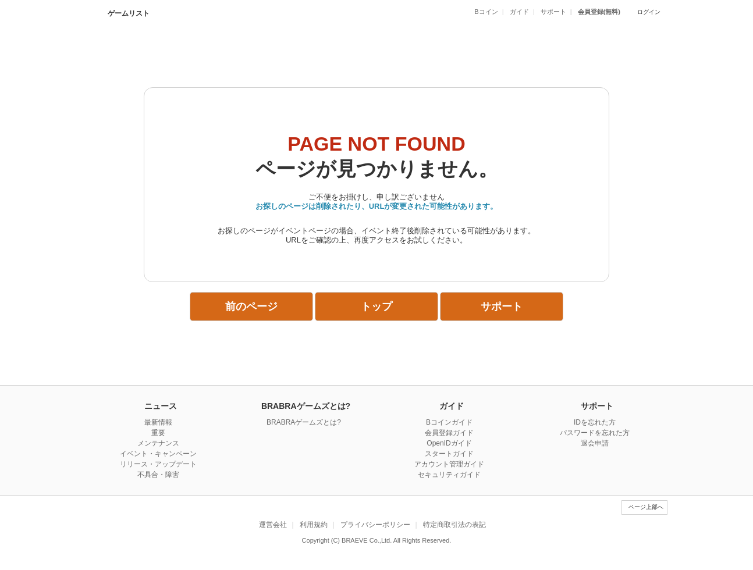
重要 (158, 433)
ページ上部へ (645, 507)
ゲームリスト (128, 13)
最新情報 (158, 422)
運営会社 (273, 525)
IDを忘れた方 (595, 422)
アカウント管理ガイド (449, 464)
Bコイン (486, 11)
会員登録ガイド (449, 433)
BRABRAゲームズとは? (304, 422)
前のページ (251, 306)
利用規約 (314, 525)
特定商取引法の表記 (454, 525)
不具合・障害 (158, 475)
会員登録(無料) (599, 11)
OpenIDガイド (449, 443)
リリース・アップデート (158, 464)
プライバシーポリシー (375, 525)
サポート (553, 11)
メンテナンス (158, 443)
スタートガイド (449, 454)
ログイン (648, 12)
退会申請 (595, 443)
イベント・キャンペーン (158, 454)
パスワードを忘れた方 (595, 433)
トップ (376, 306)
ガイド (519, 11)
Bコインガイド (449, 422)
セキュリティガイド (449, 475)
